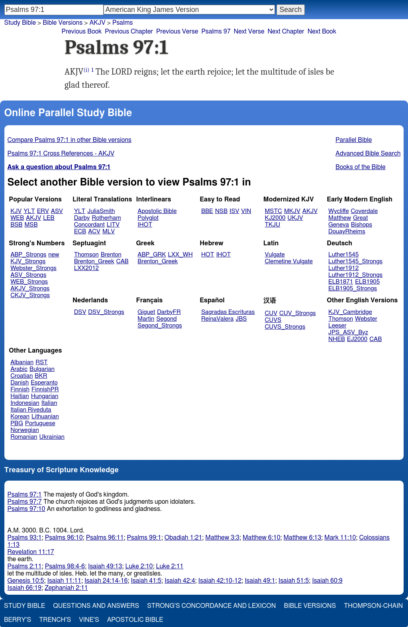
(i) (86, 70)
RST (41, 362)
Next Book (322, 31)
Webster (366, 319)
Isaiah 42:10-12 (220, 581)
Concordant (89, 225)
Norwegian (24, 430)
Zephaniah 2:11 (66, 588)
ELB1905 (367, 282)
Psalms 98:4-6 (65, 566)
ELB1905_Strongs (352, 289)
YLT (29, 211)
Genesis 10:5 (26, 581)
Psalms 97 (215, 31)
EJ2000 (357, 339)
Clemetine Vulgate (289, 261)
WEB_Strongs (29, 282)
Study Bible (20, 23)
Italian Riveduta (30, 410)
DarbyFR (169, 312)
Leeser (337, 326)
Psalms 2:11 (25, 566)
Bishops (361, 225)
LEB (48, 218)
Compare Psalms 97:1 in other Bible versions (69, 140)
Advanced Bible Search (367, 153)
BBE (207, 211)
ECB (80, 232)
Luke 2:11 (169, 566)
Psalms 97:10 (26, 509)
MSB (30, 225)
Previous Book (81, 31)
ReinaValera (217, 319)
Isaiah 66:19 (24, 588)
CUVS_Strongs (285, 327)
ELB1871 (340, 282)
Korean (19, 417)
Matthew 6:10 (261, 537)
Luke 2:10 (139, 566)
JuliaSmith (101, 211)
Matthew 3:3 (222, 537)
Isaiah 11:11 (64, 581)
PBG (16, 423)
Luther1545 (343, 255)
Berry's (17, 620)
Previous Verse (177, 31)
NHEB (336, 339)
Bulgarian (42, 369)
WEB (17, 218)
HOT (207, 255)
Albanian (21, 362)
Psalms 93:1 (25, 537)
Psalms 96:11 (105, 537)
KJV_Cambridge (350, 312)
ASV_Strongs (28, 275)
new (53, 255)
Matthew (339, 218)
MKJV (292, 211)
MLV (108, 232)
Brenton (111, 255)
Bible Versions (62, 23)
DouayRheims (346, 232)
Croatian (21, 376)
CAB (122, 261)
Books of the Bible (360, 167)
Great (360, 218)
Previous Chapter (129, 31)
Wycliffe (338, 211)
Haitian (19, 396)
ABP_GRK (151, 255)
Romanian (23, 437)
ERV (43, 211)
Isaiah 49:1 (260, 581)
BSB (16, 225)
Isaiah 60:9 (327, 581)
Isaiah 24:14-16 (106, 581)
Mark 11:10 (340, 537)
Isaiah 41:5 (146, 581)
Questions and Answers (96, 606)
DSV (80, 312)
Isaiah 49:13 (105, 566)
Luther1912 (343, 268)
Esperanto (44, 383)
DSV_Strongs (106, 312)
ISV (234, 211)
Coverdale (364, 211)
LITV (113, 225)
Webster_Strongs (33, 268)
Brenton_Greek (94, 261)
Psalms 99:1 (144, 537)
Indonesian (24, 403)
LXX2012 (86, 268)
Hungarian (45, 396)
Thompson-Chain (373, 606)
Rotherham (106, 218)
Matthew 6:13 (303, 537)
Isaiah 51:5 (294, 581)
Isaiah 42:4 (180, 581)
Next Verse (249, 31)
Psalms (122, 23)
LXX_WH (180, 255)
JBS (241, 319)
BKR (41, 376)
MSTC (273, 211)
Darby (82, 218)
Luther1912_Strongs (355, 275)
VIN (246, 211)
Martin (145, 319)
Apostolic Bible (135, 620)
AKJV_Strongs (29, 289)
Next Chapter (285, 31)
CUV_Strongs (297, 313)
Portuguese (40, 423)
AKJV (33, 218)
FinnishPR (45, 389)
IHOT (144, 225)
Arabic (18, 369)
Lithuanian (45, 417)
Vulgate (275, 255)
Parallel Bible (353, 140)
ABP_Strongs (28, 255)
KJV (16, 211)
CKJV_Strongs (30, 295)
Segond (166, 319)
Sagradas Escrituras (228, 312)
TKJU (272, 225)
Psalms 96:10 (64, 537)
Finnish (19, 389)
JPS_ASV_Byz (348, 332)
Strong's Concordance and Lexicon (211, 606)
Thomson (86, 255)
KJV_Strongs (27, 261)
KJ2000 (275, 218)
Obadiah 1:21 (183, 537)
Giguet (146, 312)
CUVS (273, 320)
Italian (49, 403)
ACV (94, 232)
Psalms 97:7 (25, 502)
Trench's (55, 620)
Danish (19, 383)
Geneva (338, 225)
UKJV (295, 218)
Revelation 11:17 (31, 552)
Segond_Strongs (159, 326)
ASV (57, 211)
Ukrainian (52, 437)
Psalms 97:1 (25, 494)
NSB (221, 211)
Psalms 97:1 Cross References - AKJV (61, 153)
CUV (271, 313)
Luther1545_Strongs (355, 261)
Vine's (89, 620)
